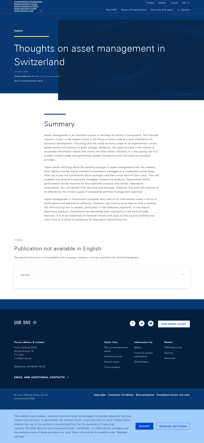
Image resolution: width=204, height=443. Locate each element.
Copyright (100, 394)
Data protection (145, 394)
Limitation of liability (121, 394)
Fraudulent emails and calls (173, 394)
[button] (186, 7)
